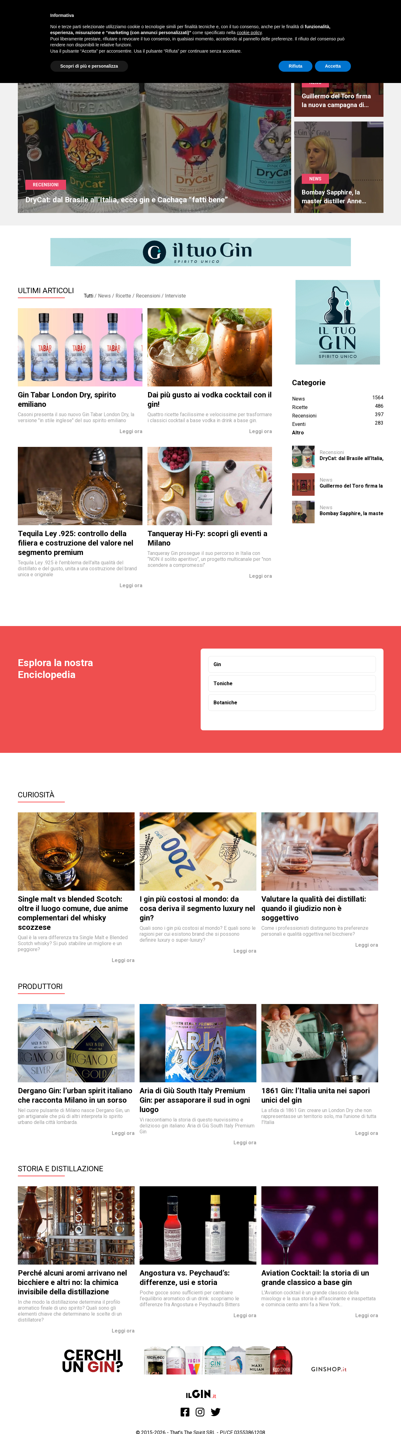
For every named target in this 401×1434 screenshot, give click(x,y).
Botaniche (225, 703)
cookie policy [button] (249, 32)
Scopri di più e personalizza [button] (89, 66)
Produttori (40, 986)
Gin (217, 664)
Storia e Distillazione (60, 1168)
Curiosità (36, 794)
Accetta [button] (333, 66)
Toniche (223, 683)
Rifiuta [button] (295, 66)
